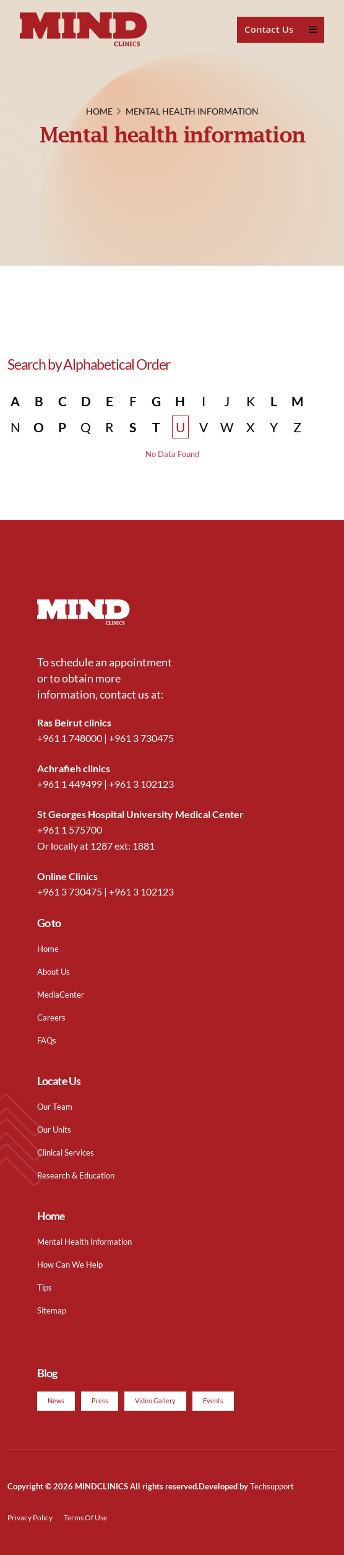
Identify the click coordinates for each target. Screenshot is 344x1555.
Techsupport (272, 1486)
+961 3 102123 (141, 784)
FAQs (46, 1040)
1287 (101, 846)
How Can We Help (70, 1265)
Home (48, 949)
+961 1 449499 (69, 784)
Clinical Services (65, 1152)
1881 (143, 846)
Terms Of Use (85, 1517)
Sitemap (51, 1310)
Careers (51, 1017)
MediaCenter (60, 995)
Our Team (54, 1107)
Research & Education (75, 1175)
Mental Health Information (84, 1242)
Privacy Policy (30, 1517)
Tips (44, 1287)
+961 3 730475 (141, 738)
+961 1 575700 (69, 829)
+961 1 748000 (69, 738)
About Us (53, 972)
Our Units (54, 1130)
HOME (99, 111)
